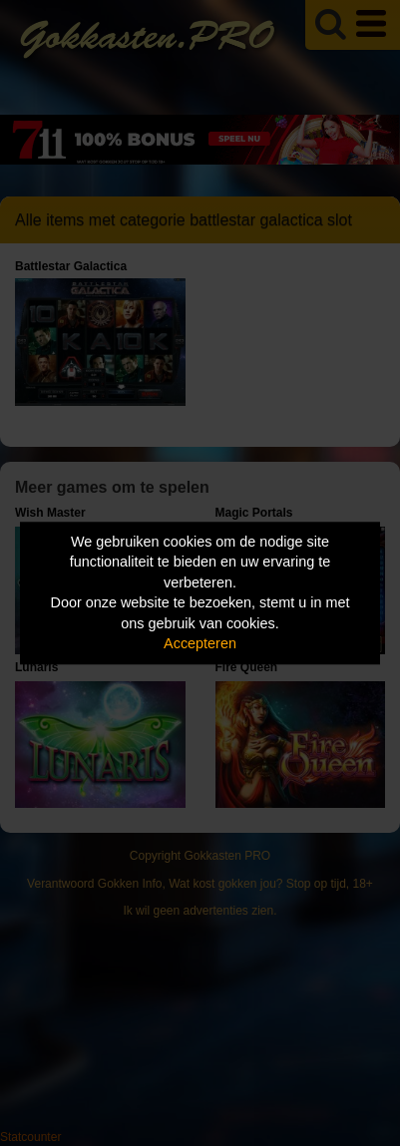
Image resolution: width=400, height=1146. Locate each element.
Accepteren (200, 644)
